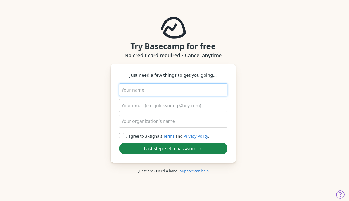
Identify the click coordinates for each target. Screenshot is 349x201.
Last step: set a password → (173, 148)
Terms (168, 136)
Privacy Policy (196, 136)
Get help (340, 194)
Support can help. (195, 170)
